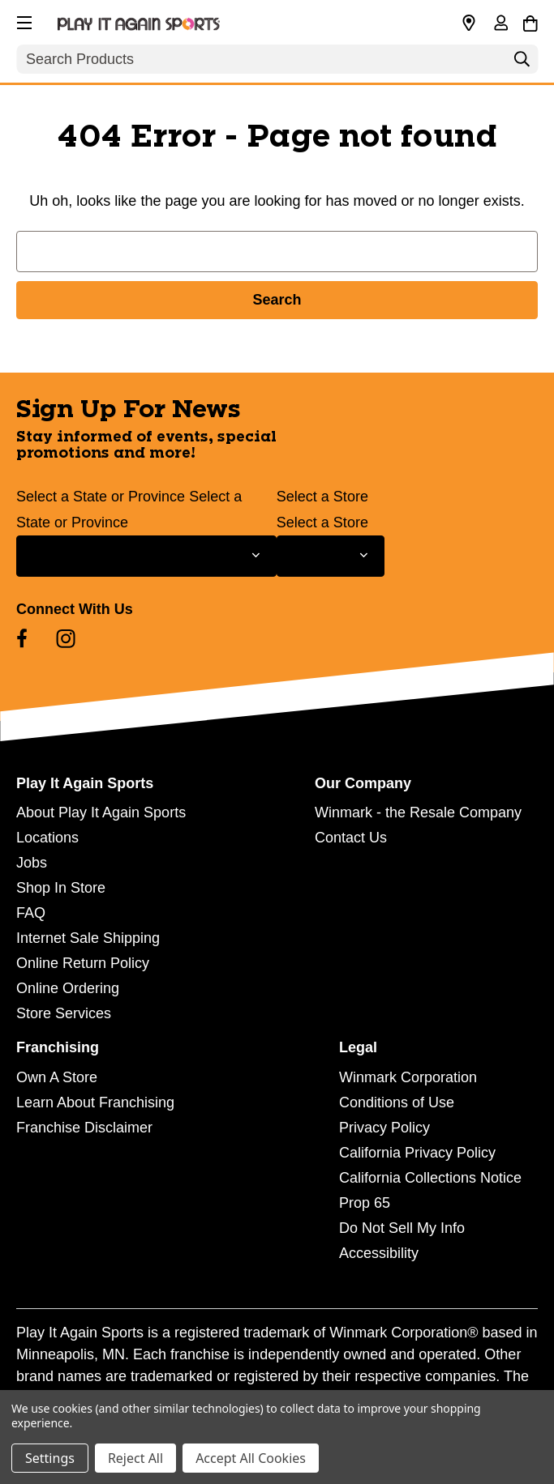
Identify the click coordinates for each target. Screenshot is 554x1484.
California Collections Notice (430, 1178)
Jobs (31, 863)
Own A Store (56, 1077)
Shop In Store (60, 888)
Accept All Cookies (250, 1458)
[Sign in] (500, 24)
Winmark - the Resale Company (418, 812)
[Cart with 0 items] (530, 21)
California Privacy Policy (417, 1153)
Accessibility (379, 1253)
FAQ (30, 913)
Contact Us (351, 837)
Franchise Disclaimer (84, 1127)
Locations (47, 837)
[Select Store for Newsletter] (330, 556)
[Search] (522, 63)
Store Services (63, 1013)
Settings (50, 1458)
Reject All (135, 1458)
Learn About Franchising (95, 1102)
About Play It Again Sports (101, 812)
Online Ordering (67, 988)
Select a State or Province (100, 496)
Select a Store (322, 496)
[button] (22, 20)
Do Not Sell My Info (402, 1228)
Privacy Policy (384, 1127)
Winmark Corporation (408, 1077)
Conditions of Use (396, 1102)
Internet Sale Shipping (88, 938)
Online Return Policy (82, 963)
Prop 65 (364, 1203)
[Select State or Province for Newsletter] (146, 556)
